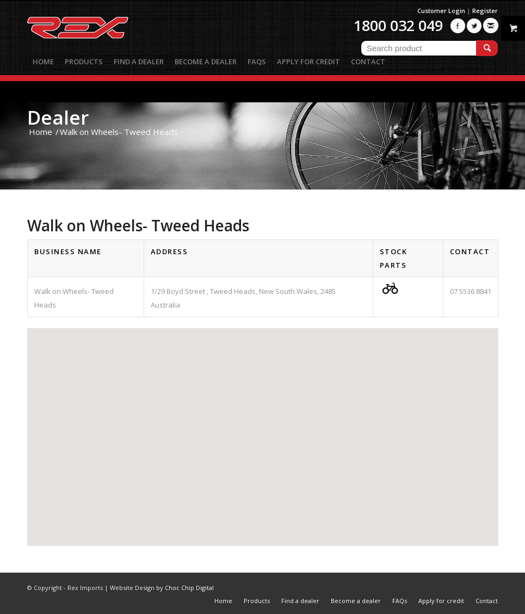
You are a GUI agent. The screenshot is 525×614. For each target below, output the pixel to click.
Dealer (58, 117)
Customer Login (441, 11)
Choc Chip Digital (189, 588)
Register (485, 11)
